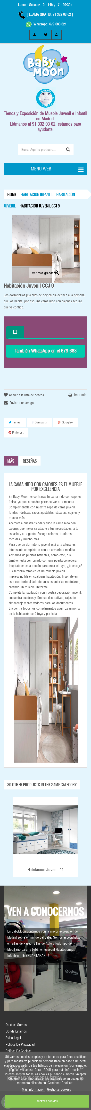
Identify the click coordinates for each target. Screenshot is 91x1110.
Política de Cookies (18, 1051)
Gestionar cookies (59, 1089)
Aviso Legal (13, 1038)
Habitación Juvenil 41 (45, 869)
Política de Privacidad (20, 1044)
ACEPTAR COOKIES (47, 1101)
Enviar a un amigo (21, 403)
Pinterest (16, 432)
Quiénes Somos (16, 1025)
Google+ (65, 422)
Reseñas (30, 461)
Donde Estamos (16, 1031)
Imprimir (80, 395)
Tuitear (14, 422)
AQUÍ (47, 1070)
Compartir (39, 422)
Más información (33, 1089)
